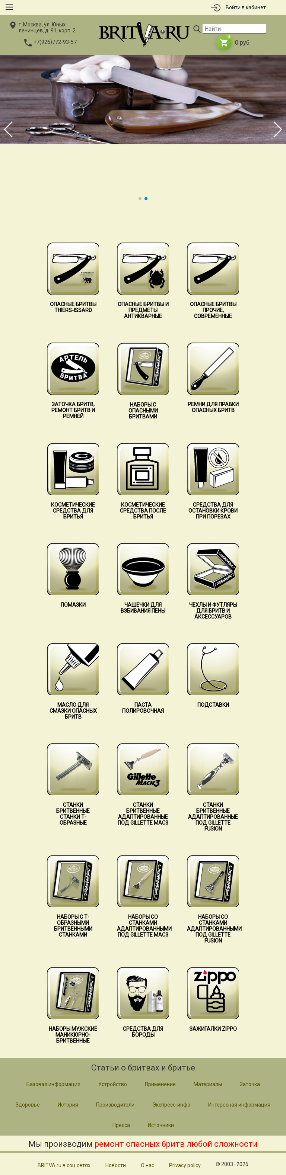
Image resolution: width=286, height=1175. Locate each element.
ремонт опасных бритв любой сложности (176, 1144)
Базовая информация (53, 1084)
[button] (140, 198)
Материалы (208, 1084)
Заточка (250, 1084)
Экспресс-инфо (171, 1105)
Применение (160, 1084)
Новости (115, 1165)
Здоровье (28, 1105)
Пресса (121, 1125)
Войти (246, 7)
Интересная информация (239, 1105)
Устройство (112, 1084)
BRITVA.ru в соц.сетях (64, 1165)
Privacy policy (185, 1165)
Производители (115, 1105)
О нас (147, 1165)
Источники (161, 1125)
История (68, 1105)
